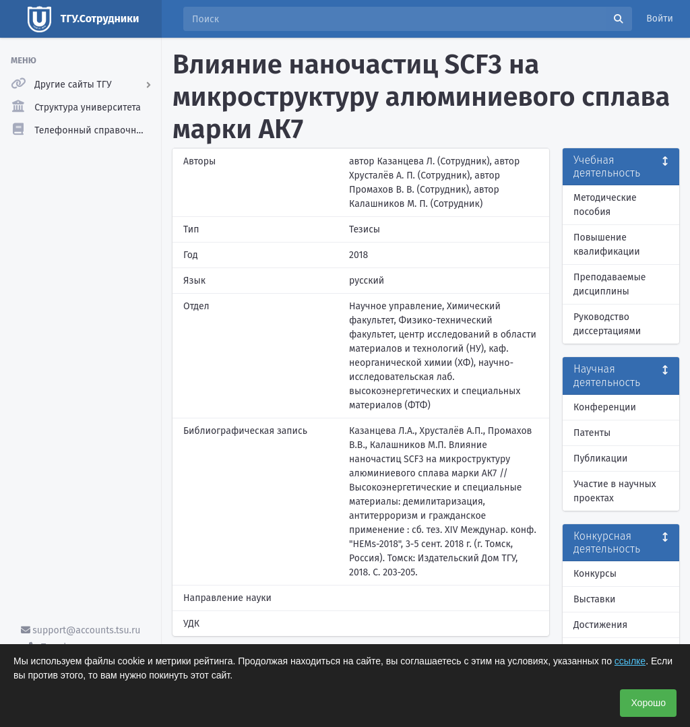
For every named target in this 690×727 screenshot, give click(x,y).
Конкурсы (595, 573)
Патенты (591, 433)
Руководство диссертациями (607, 324)
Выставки (594, 599)
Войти (659, 18)
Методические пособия (605, 205)
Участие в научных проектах (614, 491)
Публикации (600, 458)
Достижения (600, 625)
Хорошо (648, 702)
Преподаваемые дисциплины (609, 284)
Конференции (604, 407)
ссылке (630, 661)
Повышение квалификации (606, 244)
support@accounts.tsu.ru (81, 630)
